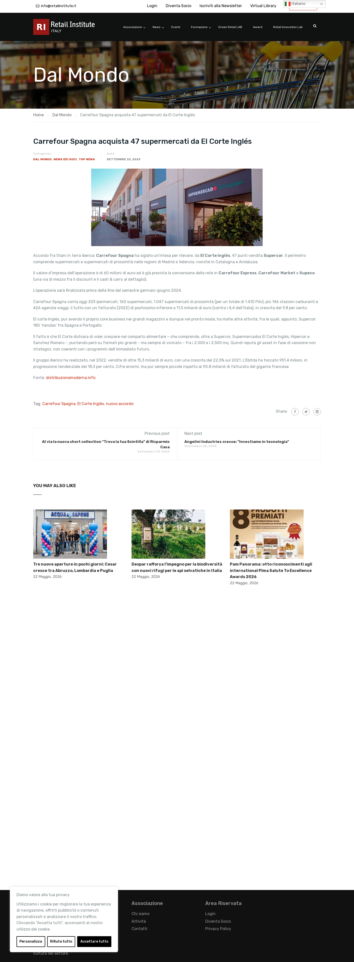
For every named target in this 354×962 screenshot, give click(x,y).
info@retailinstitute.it (58, 6)
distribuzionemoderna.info (70, 377)
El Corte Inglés (90, 403)
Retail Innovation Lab (288, 27)
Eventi (175, 27)
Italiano (295, 4)
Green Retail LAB (230, 27)
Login (152, 5)
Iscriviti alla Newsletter (221, 5)
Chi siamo (140, 913)
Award (257, 27)
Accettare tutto (94, 941)
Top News (87, 159)
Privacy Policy (218, 928)
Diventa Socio (178, 5)
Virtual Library (263, 5)
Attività (139, 921)
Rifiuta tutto (61, 941)
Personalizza (30, 941)
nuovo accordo (119, 403)
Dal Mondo (42, 159)
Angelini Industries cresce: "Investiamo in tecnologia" (236, 441)
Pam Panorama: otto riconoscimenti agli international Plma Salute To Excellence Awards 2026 (271, 570)
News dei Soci (65, 159)
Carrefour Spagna (58, 403)
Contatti (139, 928)
